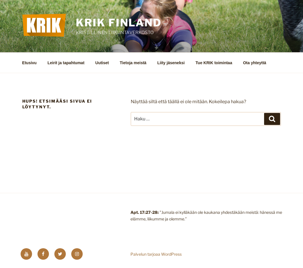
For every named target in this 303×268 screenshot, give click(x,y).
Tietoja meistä (133, 62)
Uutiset (102, 62)
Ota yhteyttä (254, 62)
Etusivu (29, 62)
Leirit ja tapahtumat (65, 62)
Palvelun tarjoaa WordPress (156, 254)
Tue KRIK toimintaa (213, 62)
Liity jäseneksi (171, 62)
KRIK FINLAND (119, 22)
